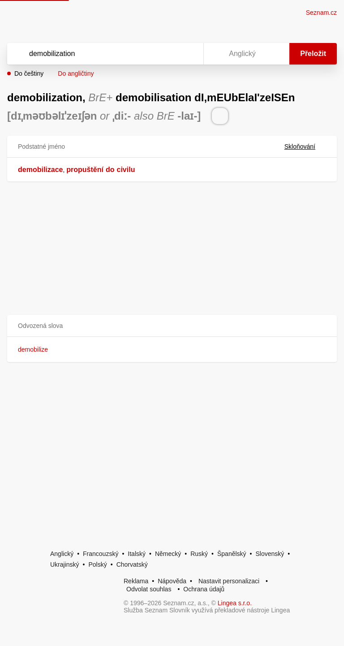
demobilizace (40, 169)
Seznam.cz (321, 12)
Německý (168, 553)
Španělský (231, 553)
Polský (97, 564)
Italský (137, 553)
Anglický (61, 553)
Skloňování (305, 146)
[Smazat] (168, 54)
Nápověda (172, 581)
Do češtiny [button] (28, 73)
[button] (172, 326)
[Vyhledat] (94, 54)
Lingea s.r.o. (235, 603)
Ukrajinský (64, 564)
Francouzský (100, 553)
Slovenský (269, 553)
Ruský (199, 553)
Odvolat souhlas (148, 589)
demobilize (33, 349)
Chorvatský (132, 564)
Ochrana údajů (203, 589)
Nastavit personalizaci (228, 581)
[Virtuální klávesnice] (188, 54)
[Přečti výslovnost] (220, 116)
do (110, 169)
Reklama (136, 581)
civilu (126, 169)
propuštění (84, 169)
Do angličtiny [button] (76, 73)
